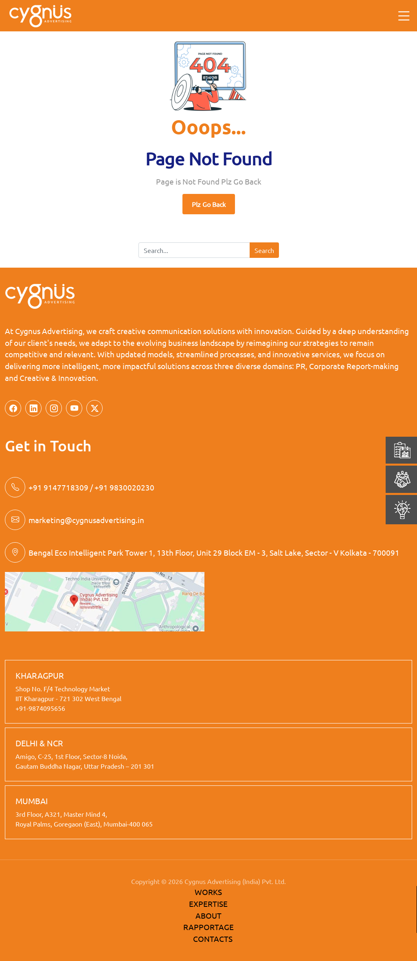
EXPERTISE (208, 903)
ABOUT (208, 915)
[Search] (194, 250)
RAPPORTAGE (208, 927)
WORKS (208, 892)
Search (264, 250)
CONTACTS (213, 938)
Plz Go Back (209, 204)
